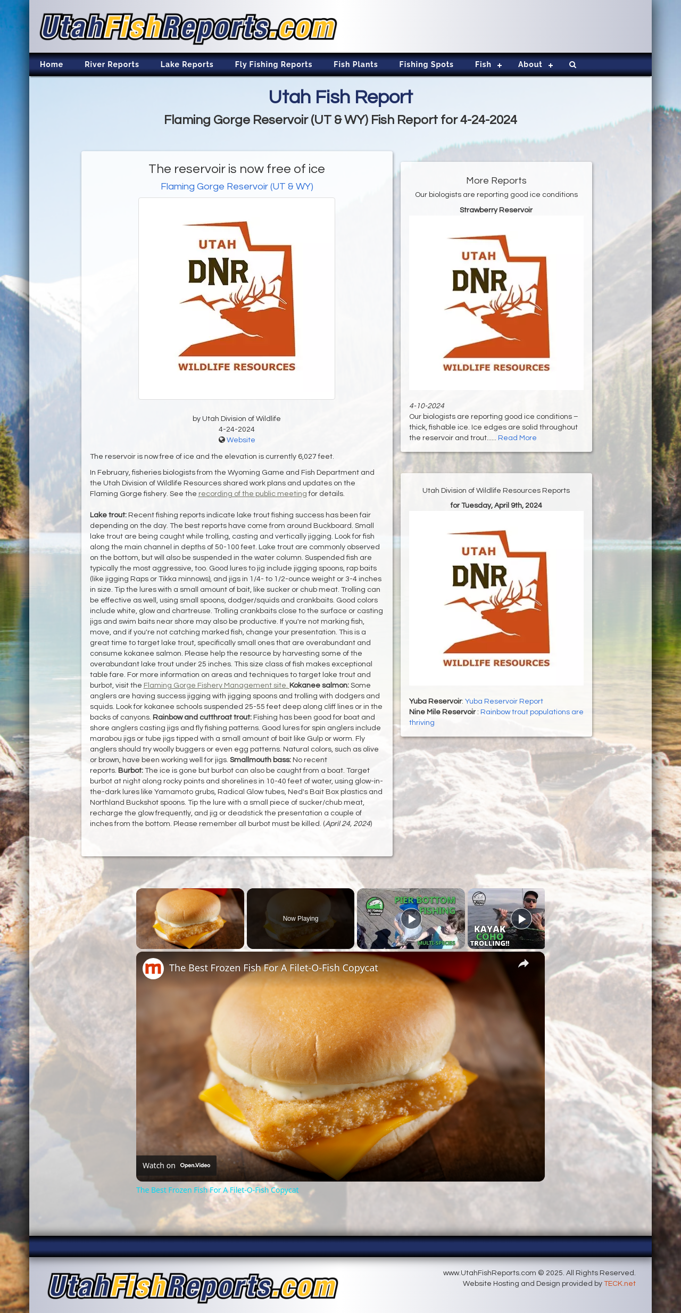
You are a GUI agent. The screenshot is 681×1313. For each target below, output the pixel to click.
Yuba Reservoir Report (504, 701)
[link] (153, 968)
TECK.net (620, 1283)
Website (241, 440)
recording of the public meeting (252, 494)
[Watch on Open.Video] (176, 1165)
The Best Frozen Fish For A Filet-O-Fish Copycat (273, 967)
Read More (517, 438)
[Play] (411, 918)
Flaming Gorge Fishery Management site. (216, 685)
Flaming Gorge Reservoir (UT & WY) (237, 186)
